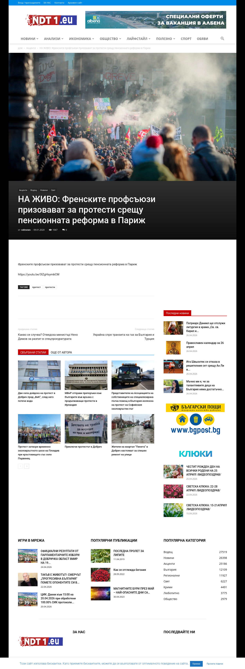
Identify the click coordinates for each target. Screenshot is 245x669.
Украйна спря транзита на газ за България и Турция (123, 337)
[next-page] (26, 466)
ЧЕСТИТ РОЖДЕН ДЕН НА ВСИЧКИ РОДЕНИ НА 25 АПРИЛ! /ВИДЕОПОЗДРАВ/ (203, 470)
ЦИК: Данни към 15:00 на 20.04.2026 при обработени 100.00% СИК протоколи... (58, 598)
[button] (222, 39)
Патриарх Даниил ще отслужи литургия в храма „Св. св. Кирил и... (205, 327)
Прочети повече (215, 664)
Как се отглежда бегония (129, 569)
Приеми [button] (196, 664)
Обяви (202, 39)
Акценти (31, 48)
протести (50, 287)
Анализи (53, 39)
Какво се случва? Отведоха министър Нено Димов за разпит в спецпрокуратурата (48, 337)
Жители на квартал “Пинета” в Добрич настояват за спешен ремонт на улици (130, 450)
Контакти (59, 2)
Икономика (81, 39)
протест (36, 287)
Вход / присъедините (29, 2)
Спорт (186, 39)
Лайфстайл (138, 39)
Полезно (165, 39)
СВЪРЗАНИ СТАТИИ (33, 352)
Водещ (34, 190)
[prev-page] (20, 466)
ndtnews (26, 229)
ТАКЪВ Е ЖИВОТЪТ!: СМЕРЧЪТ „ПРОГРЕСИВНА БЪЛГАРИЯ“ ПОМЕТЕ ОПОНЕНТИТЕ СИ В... (61, 578)
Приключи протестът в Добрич (83, 446)
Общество (110, 39)
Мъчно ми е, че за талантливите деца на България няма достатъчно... (205, 385)
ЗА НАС (47, 2)
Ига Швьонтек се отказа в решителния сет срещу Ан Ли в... (205, 365)
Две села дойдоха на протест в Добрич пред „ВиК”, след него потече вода (36, 397)
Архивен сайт (75, 2)
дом (20, 48)
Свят (53, 190)
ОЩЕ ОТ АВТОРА (61, 352)
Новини (29, 39)
